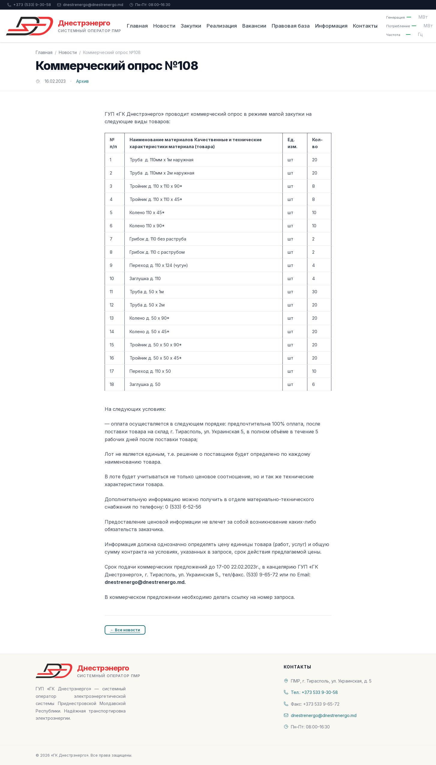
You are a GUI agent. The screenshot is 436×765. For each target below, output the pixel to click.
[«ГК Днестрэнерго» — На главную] (63, 26)
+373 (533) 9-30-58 (29, 4)
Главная (137, 26)
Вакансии (254, 26)
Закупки (191, 26)
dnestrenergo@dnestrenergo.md (90, 4)
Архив (82, 81)
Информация (331, 26)
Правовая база (291, 26)
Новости (164, 26)
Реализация (222, 26)
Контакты (365, 26)
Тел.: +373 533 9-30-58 (314, 692)
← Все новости (125, 629)
